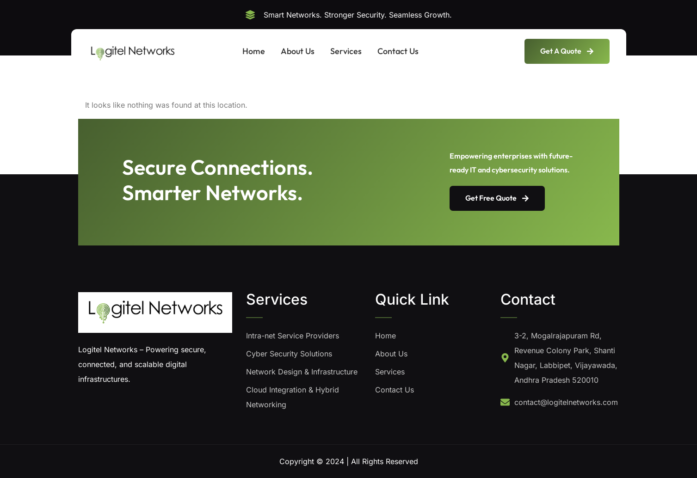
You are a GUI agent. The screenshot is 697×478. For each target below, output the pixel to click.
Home (253, 51)
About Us (298, 51)
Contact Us (398, 51)
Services (346, 51)
